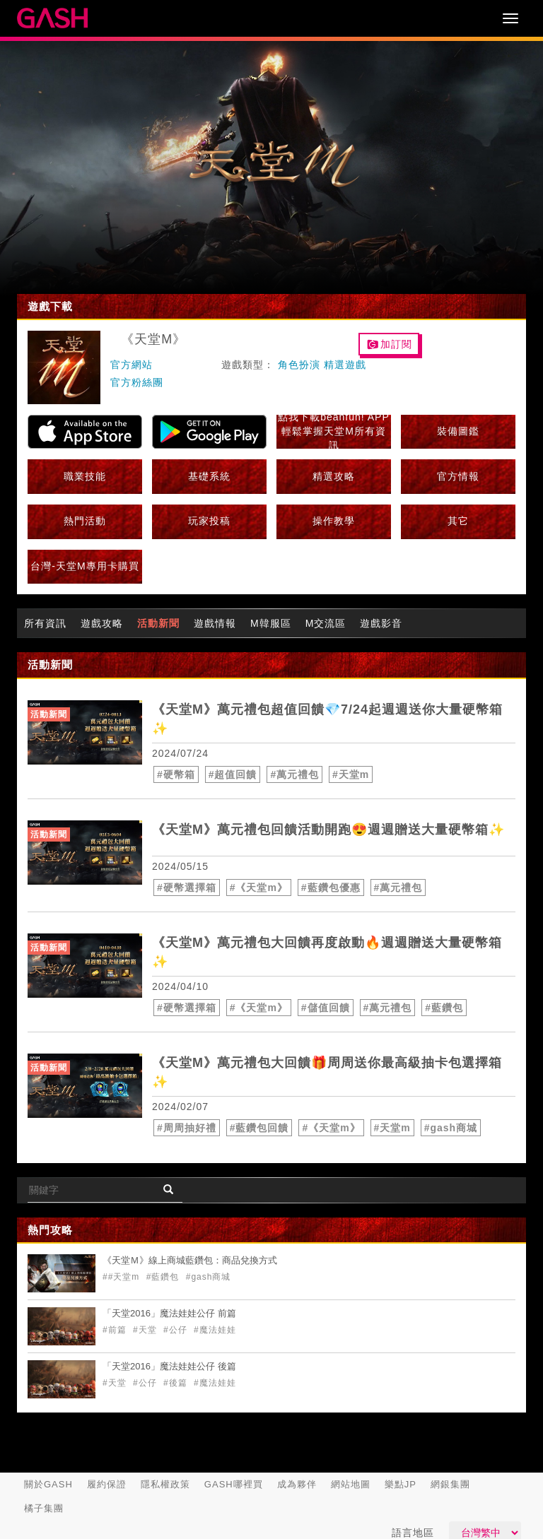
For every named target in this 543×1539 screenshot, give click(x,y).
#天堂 (146, 1330)
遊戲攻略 (102, 623)
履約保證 (107, 1484)
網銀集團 (450, 1484)
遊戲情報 (215, 623)
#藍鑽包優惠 (331, 887)
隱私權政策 (165, 1484)
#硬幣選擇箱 (186, 887)
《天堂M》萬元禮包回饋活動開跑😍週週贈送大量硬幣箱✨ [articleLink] (328, 829)
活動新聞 (158, 623)
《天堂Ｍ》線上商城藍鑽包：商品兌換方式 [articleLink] (190, 1260)
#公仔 (176, 1330)
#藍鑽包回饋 (259, 1127)
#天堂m (350, 774)
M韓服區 (270, 623)
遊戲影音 (381, 623)
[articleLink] (85, 732)
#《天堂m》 (259, 887)
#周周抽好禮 (186, 1127)
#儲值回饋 (325, 1007)
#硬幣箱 (176, 774)
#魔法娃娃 (215, 1330)
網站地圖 (350, 1484)
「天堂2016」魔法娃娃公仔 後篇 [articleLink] (169, 1366)
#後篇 (176, 1383)
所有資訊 (45, 623)
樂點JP (400, 1484)
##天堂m (123, 1277)
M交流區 (325, 623)
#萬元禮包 (294, 774)
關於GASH (48, 1484)
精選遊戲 (345, 364)
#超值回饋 (233, 774)
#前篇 (116, 1330)
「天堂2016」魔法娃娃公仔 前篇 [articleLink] (169, 1313)
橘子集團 (44, 1508)
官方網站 (131, 364)
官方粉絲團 (136, 382)
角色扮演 (299, 364)
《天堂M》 (153, 339)
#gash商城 (450, 1127)
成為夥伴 (297, 1484)
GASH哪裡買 (233, 1484)
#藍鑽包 (444, 1007)
